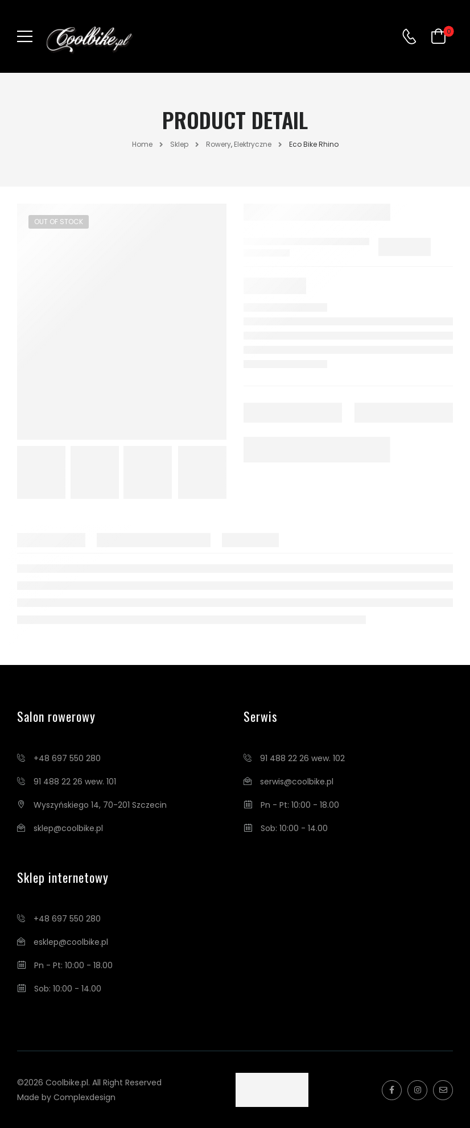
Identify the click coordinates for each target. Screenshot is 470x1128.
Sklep (179, 144)
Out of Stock (58, 221)
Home (142, 144)
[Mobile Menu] (24, 36)
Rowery (218, 144)
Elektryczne (252, 144)
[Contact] (409, 36)
